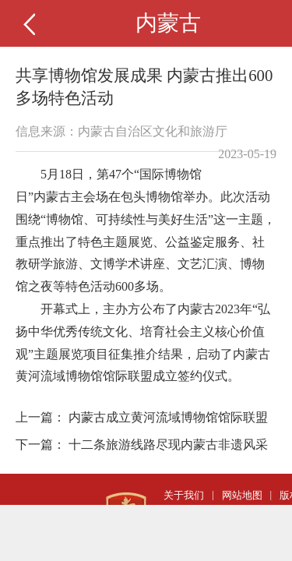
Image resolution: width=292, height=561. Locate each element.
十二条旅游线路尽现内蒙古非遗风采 (168, 444)
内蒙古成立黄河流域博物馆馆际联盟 (168, 417)
